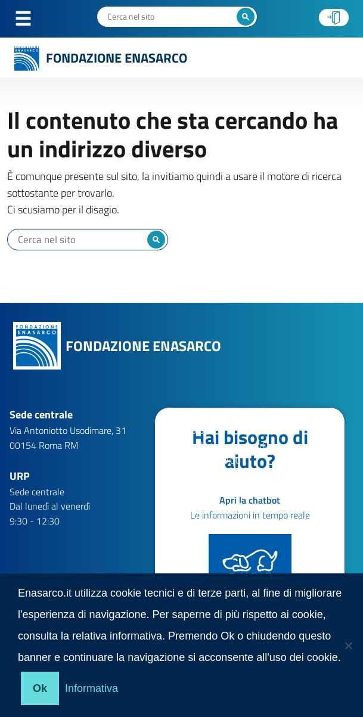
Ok (40, 688)
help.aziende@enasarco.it (236, 506)
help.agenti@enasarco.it (233, 492)
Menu (29, 19)
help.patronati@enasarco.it (239, 521)
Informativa (91, 688)
